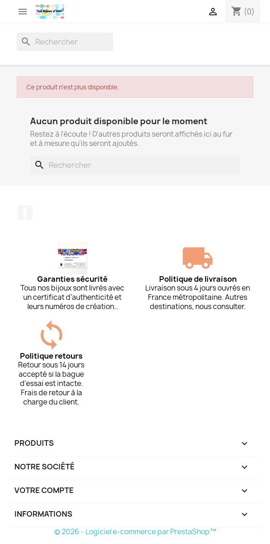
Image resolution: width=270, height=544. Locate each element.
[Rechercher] (65, 41)
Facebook (25, 212)
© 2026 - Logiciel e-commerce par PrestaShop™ (135, 532)
